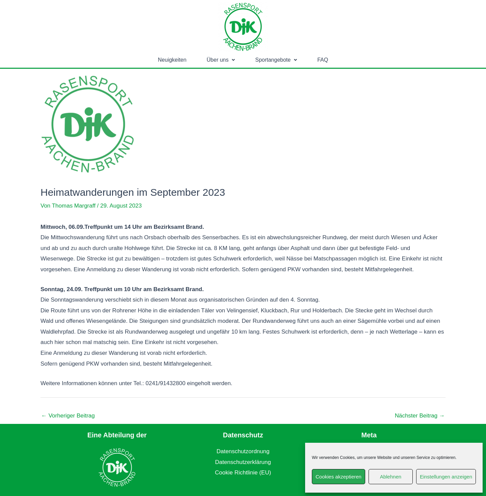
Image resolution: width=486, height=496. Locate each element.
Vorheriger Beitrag (68, 415)
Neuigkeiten (172, 60)
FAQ (322, 60)
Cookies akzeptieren (338, 476)
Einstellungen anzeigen (446, 476)
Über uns (221, 60)
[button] (220, 60)
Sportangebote (276, 60)
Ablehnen (390, 476)
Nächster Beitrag (420, 415)
